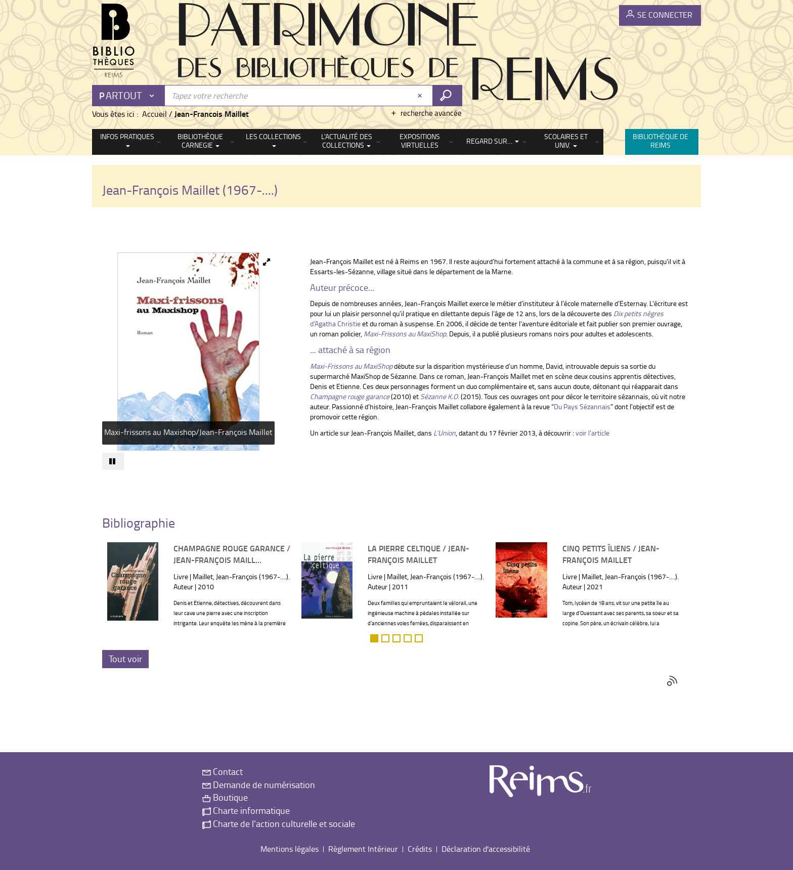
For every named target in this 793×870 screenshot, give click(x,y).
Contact (222, 771)
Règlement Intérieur (363, 848)
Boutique (225, 797)
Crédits (420, 848)
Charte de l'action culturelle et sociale (278, 823)
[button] (263, 261)
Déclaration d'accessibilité (486, 848)
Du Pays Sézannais (582, 406)
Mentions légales (289, 848)
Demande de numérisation (258, 784)
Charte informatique (246, 810)
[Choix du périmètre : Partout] (129, 95)
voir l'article (592, 433)
